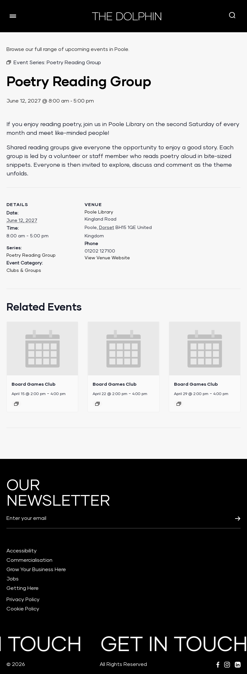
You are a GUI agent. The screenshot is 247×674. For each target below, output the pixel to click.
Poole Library (99, 212)
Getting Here (22, 588)
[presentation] (42, 348)
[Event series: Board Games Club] (16, 404)
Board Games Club (33, 384)
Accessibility (21, 550)
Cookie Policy (22, 608)
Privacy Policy (23, 599)
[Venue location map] (196, 232)
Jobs (12, 578)
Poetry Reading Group (31, 255)
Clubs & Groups (23, 270)
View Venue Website (107, 258)
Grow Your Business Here (36, 569)
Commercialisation (29, 560)
